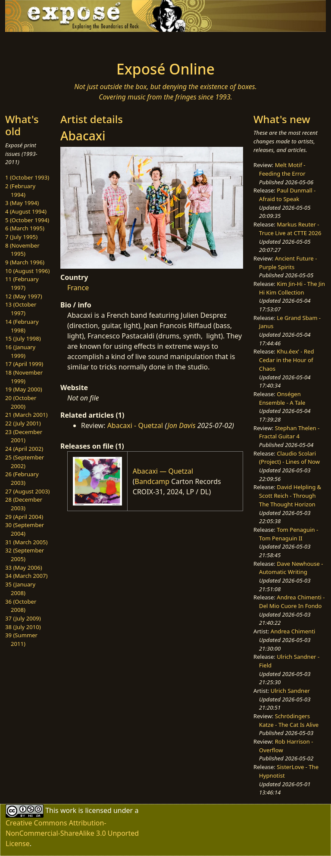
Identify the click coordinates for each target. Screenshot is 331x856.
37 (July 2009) (23, 618)
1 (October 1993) (27, 177)
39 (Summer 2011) (21, 639)
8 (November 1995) (22, 250)
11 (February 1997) (22, 283)
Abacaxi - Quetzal (135, 425)
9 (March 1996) (24, 262)
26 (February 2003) (22, 478)
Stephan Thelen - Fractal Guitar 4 (289, 432)
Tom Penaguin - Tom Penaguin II (288, 534)
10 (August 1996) (27, 271)
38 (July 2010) (23, 627)
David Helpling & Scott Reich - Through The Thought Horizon (290, 495)
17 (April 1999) (24, 364)
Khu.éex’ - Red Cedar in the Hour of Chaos (286, 359)
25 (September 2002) (24, 461)
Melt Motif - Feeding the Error (282, 169)
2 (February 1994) (20, 190)
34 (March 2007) (26, 576)
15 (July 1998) (23, 338)
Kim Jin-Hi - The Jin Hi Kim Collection (292, 288)
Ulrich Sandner (290, 691)
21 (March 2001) (26, 415)
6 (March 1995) (24, 228)
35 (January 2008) (20, 588)
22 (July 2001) (23, 423)
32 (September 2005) (24, 554)
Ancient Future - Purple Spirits (288, 262)
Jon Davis (181, 425)
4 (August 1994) (26, 211)
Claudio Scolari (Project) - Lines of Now (289, 458)
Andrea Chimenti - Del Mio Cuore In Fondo (292, 601)
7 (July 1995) (21, 237)
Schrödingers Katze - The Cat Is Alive (289, 720)
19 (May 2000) (23, 389)
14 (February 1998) (22, 326)
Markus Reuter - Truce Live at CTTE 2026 (290, 228)
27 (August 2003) (27, 491)
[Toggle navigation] (33, 44)
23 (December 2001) (23, 436)
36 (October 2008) (20, 606)
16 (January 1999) (20, 351)
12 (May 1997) (23, 296)
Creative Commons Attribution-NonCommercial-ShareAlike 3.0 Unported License (72, 833)
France (78, 287)
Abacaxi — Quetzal (163, 471)
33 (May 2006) (23, 567)
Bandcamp (152, 481)
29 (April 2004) (24, 517)
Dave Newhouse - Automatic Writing (291, 568)
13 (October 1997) (20, 309)
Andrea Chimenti (293, 631)
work (68, 810)
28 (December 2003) (23, 504)
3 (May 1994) (22, 203)
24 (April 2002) (24, 449)
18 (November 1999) (24, 377)
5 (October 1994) (27, 220)
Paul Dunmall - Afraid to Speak (287, 194)
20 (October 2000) (20, 402)
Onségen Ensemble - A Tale (282, 398)
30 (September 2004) (24, 529)
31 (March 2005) (26, 542)
